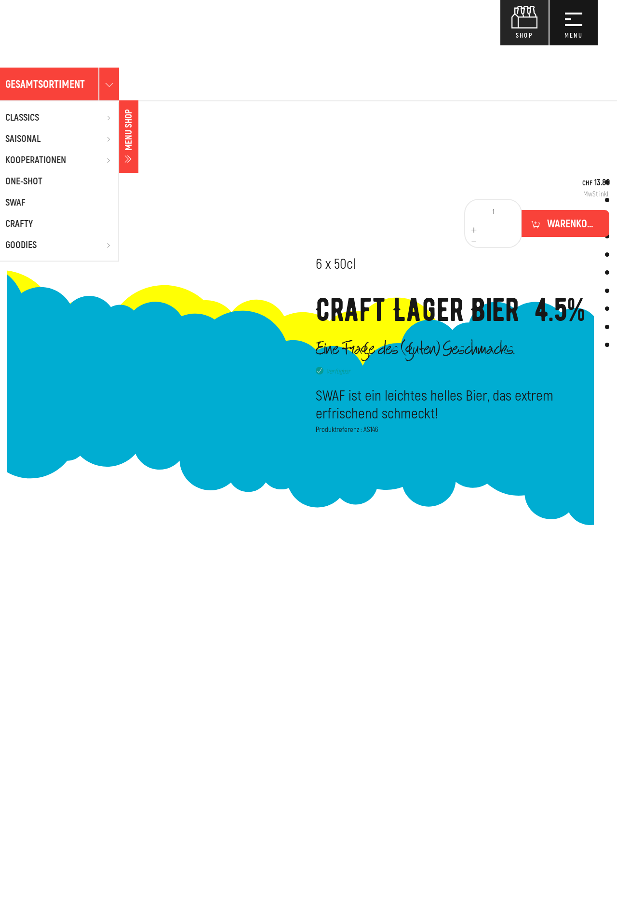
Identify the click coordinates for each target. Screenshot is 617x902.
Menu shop (9, 137)
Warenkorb (571, 224)
